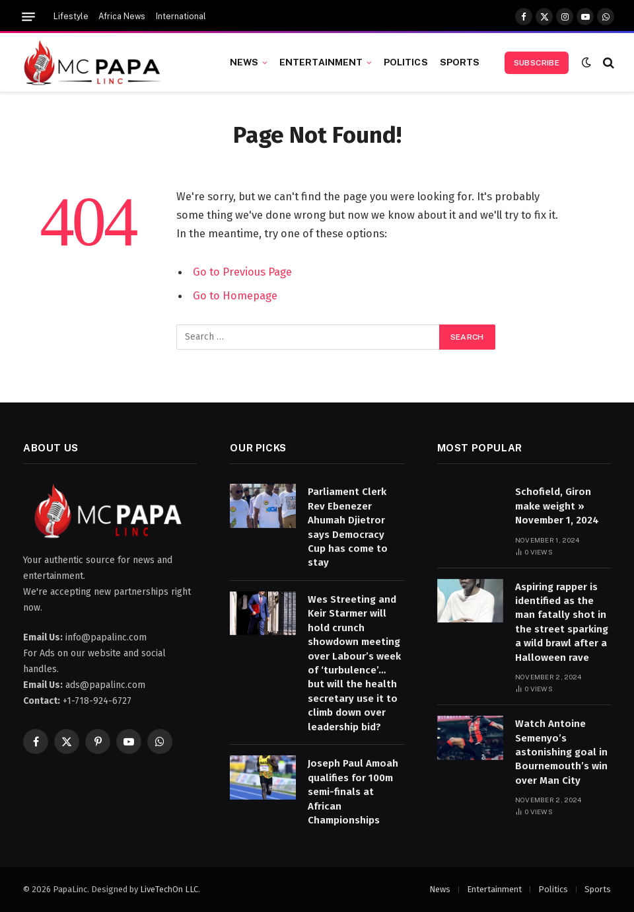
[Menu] (28, 17)
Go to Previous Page (242, 271)
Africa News (121, 16)
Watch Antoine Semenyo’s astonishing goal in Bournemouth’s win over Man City (561, 752)
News (244, 62)
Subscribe (536, 62)
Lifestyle (70, 16)
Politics (406, 62)
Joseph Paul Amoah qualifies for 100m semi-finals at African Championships (353, 791)
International (181, 16)
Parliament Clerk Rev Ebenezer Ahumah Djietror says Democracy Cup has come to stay (348, 527)
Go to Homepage (235, 295)
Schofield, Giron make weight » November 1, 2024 (557, 506)
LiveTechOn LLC (169, 889)
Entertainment (321, 62)
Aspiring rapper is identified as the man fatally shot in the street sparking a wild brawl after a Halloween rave (561, 622)
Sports (460, 62)
